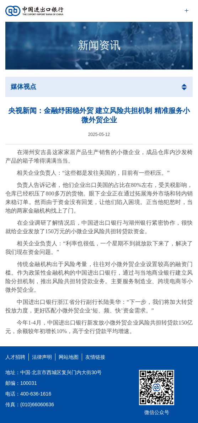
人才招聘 (15, 357)
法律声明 (42, 357)
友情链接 (95, 357)
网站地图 (69, 357)
